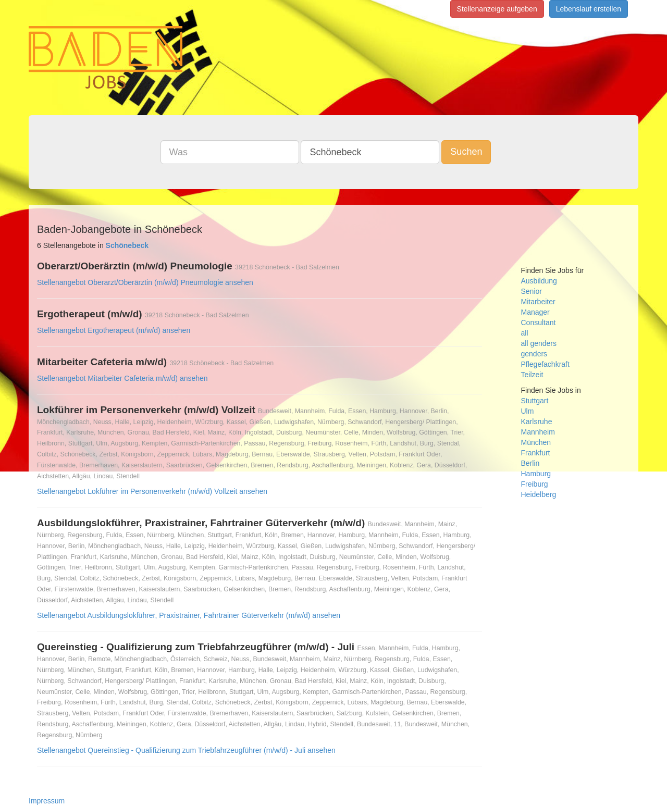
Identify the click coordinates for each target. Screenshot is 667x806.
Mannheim (538, 432)
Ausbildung (539, 281)
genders (534, 354)
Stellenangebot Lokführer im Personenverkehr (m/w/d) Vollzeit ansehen (152, 491)
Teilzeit (532, 374)
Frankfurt (535, 453)
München (536, 442)
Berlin (530, 463)
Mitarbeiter (538, 301)
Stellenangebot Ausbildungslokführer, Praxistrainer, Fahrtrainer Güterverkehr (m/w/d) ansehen (188, 615)
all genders (539, 343)
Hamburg (536, 473)
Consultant (538, 322)
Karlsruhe (536, 421)
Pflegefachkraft (545, 364)
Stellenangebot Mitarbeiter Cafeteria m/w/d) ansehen (122, 378)
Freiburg (534, 484)
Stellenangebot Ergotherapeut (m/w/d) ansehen (113, 330)
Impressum (47, 801)
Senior (531, 291)
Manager (535, 312)
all (524, 333)
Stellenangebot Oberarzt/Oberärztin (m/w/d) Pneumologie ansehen (145, 282)
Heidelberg (539, 494)
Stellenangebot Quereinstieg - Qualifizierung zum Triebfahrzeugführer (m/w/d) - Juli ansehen (186, 750)
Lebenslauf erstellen (588, 9)
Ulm (527, 411)
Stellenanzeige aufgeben (497, 9)
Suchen (466, 151)
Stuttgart (535, 400)
